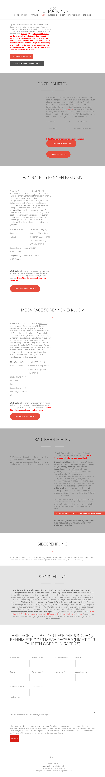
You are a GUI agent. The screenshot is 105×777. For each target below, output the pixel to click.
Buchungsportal (66, 109)
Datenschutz (55, 766)
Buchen (24, 15)
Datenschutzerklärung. (55, 733)
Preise (43, 15)
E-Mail (78, 114)
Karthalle (34, 15)
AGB (62, 766)
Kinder (62, 15)
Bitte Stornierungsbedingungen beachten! (28, 279)
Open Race (87, 15)
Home (16, 15)
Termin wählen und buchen (61, 143)
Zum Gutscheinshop (58, 154)
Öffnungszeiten (74, 15)
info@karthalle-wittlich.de (58, 731)
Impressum (45, 766)
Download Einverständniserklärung (27, 63)
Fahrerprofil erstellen (22, 56)
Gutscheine (52, 15)
